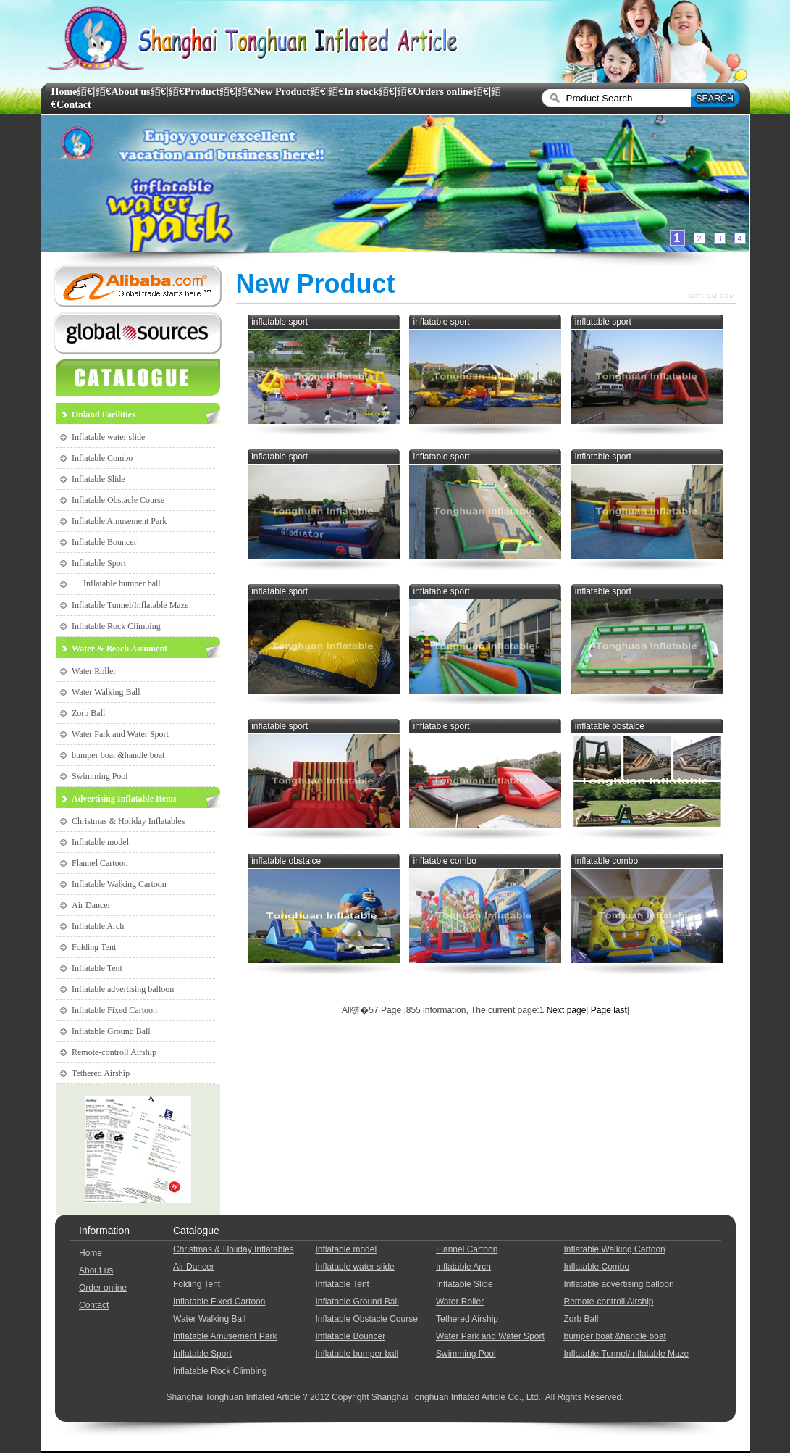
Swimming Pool (100, 776)
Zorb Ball (88, 713)
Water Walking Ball (106, 692)
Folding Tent (94, 947)
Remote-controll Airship (114, 1052)
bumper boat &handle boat (118, 755)
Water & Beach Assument (119, 649)
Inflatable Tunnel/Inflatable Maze (130, 605)
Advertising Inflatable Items (124, 799)
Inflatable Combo (102, 458)
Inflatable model (100, 842)
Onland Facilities (103, 414)
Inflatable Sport (99, 563)
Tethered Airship (101, 1073)
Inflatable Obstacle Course (118, 500)
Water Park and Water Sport (120, 734)
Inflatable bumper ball (122, 583)
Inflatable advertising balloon (123, 989)
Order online (103, 1288)
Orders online (443, 91)
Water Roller (94, 671)
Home (64, 91)
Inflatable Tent (97, 968)
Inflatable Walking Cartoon (119, 884)
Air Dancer (91, 905)
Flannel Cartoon (100, 863)
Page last (607, 1010)
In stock (361, 91)
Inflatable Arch (98, 926)
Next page (567, 1010)
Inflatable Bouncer (104, 542)
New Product (281, 91)
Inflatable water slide (108, 437)
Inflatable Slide (98, 479)
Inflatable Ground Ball (111, 1031)
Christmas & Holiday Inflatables (128, 821)
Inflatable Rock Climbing (116, 626)
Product (202, 91)
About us (130, 91)
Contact (73, 104)
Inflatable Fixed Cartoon (114, 1010)
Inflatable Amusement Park (119, 521)
